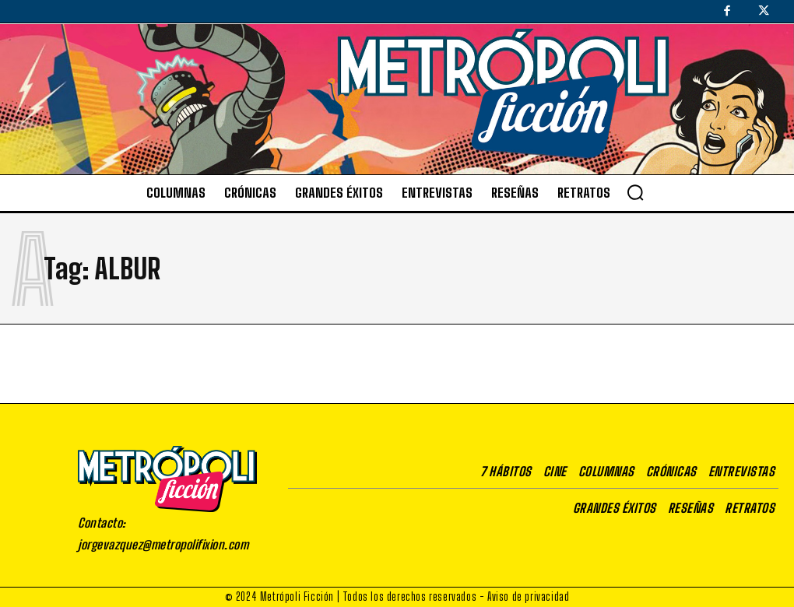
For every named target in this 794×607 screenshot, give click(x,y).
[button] (635, 192)
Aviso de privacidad (528, 596)
